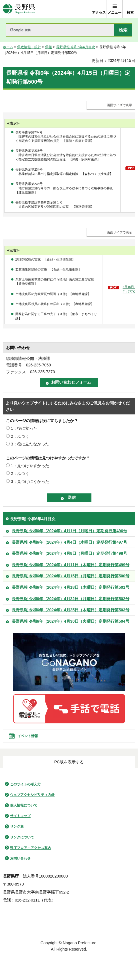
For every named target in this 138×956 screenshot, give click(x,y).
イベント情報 (27, 736)
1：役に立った (24, 428)
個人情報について (23, 805)
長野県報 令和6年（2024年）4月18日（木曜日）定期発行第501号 (70, 587)
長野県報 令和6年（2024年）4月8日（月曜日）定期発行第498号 (69, 553)
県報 (48, 47)
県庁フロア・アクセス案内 (30, 848)
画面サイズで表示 (119, 105)
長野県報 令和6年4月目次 (75, 47)
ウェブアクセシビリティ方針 (32, 795)
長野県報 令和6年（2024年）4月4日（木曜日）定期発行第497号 (69, 542)
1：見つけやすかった (30, 465)
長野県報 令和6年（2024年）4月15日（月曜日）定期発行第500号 (70, 576)
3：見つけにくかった (30, 481)
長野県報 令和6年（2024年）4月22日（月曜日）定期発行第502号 (70, 598)
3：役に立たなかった (30, 444)
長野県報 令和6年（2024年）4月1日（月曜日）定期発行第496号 (69, 531)
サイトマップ (20, 816)
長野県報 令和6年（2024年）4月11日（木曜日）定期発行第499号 (70, 564)
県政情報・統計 (29, 47)
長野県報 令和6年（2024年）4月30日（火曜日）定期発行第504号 (70, 621)
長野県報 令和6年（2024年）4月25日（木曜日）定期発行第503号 (70, 610)
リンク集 (17, 826)
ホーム (8, 47)
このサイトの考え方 (25, 784)
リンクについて (22, 837)
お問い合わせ (20, 858)
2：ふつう (20, 436)
